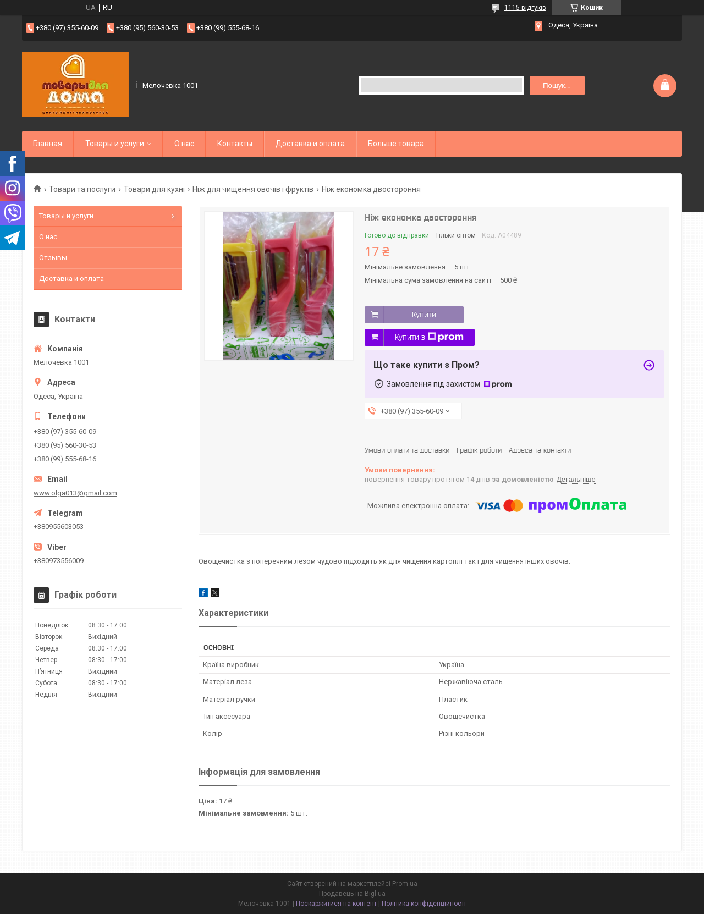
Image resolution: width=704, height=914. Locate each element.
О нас (184, 143)
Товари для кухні (154, 189)
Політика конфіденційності (424, 903)
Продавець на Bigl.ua (352, 894)
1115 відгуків (525, 8)
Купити (424, 314)
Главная (47, 143)
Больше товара (396, 143)
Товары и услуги (114, 143)
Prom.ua (404, 884)
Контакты (234, 143)
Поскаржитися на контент (336, 903)
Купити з (429, 337)
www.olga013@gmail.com (75, 493)
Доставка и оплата (310, 143)
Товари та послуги (82, 189)
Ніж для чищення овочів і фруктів (253, 189)
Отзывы (53, 258)
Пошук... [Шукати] (557, 85)
